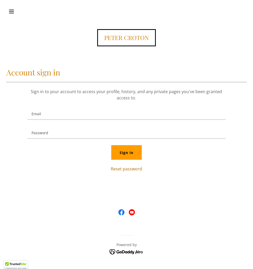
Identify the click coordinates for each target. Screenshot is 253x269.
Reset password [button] (126, 169)
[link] (126, 38)
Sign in (126, 152)
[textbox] (126, 113)
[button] (11, 11)
